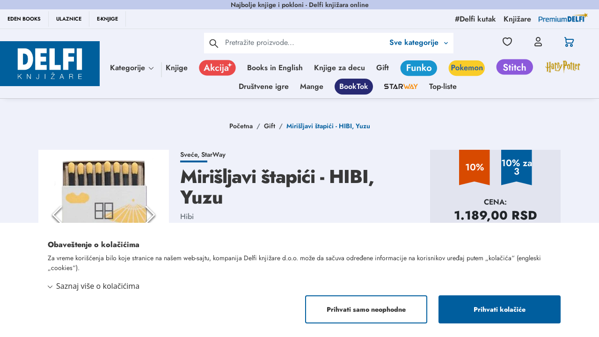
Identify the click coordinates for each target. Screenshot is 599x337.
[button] (103, 215)
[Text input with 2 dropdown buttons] (304, 42)
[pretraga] (214, 43)
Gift (382, 67)
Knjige (177, 67)
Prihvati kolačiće (500, 309)
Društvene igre (264, 86)
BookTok (353, 86)
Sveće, (190, 154)
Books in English (275, 67)
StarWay (213, 154)
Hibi (187, 216)
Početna (241, 126)
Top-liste (443, 86)
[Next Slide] (150, 215)
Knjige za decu (339, 67)
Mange (311, 86)
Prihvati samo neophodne (366, 309)
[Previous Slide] (57, 215)
